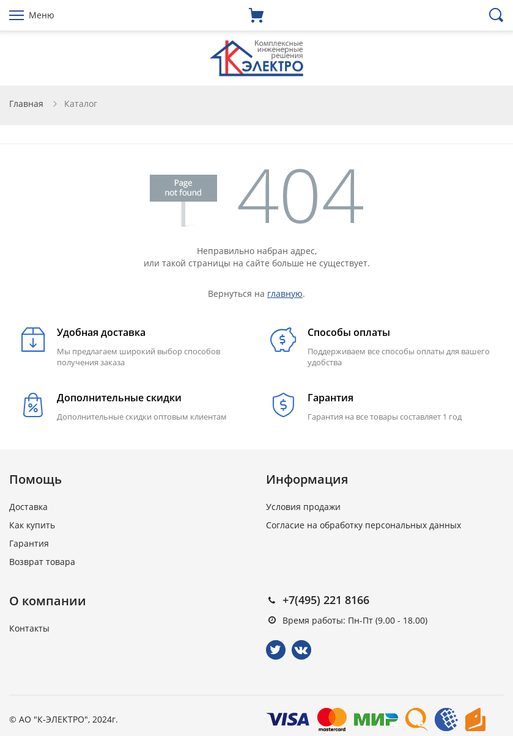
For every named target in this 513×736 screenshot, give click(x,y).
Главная (26, 103)
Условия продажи (303, 506)
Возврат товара (42, 561)
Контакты (29, 628)
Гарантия (29, 543)
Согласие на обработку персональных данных (363, 525)
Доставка (28, 506)
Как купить (32, 525)
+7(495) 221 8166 (325, 599)
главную (285, 293)
